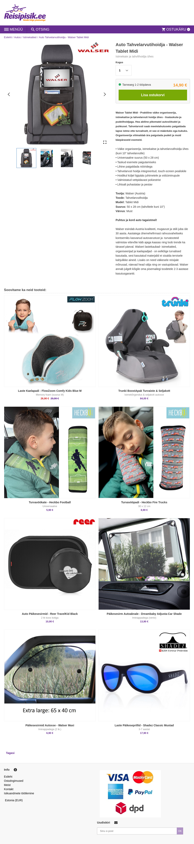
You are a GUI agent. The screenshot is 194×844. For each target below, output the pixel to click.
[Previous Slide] (8, 94)
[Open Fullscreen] (104, 142)
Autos (17, 37)
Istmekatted (29, 37)
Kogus (119, 62)
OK (180, 831)
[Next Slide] (104, 94)
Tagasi (10, 753)
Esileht (8, 37)
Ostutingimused (13, 780)
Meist (7, 785)
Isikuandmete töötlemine (19, 793)
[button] (26, 158)
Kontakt (8, 789)
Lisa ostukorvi (153, 95)
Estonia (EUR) (14, 800)
